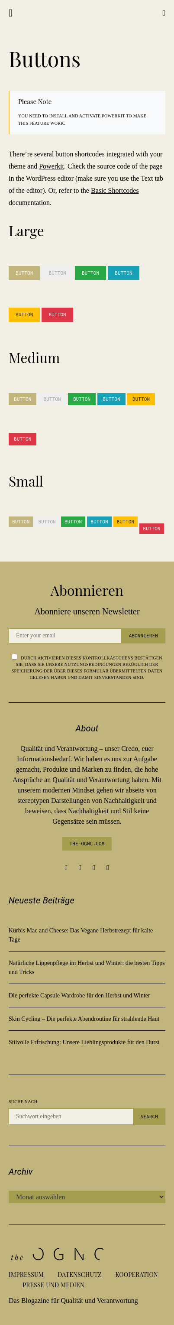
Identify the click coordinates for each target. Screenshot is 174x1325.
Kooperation (137, 1274)
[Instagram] (80, 867)
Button (24, 273)
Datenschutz (79, 1274)
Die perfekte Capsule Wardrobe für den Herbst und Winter (79, 995)
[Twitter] (108, 867)
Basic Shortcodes (115, 190)
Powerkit (113, 116)
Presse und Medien (53, 1285)
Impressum (26, 1274)
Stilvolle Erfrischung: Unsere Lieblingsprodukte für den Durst (84, 1042)
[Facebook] (66, 867)
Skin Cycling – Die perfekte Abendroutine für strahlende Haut (84, 1019)
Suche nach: (24, 1101)
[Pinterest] (94, 867)
